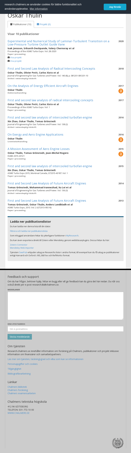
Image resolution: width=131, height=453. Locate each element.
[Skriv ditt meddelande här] (66, 306)
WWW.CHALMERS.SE (18, 412)
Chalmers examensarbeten (22, 393)
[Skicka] (20, 337)
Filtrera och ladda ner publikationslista (28, 231)
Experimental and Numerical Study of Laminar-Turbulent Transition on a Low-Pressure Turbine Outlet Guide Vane (58, 42)
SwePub (23, 252)
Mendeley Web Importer (22, 247)
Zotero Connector (18, 244)
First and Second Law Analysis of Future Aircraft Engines (47, 183)
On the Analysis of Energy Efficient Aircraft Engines (43, 86)
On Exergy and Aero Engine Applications (35, 134)
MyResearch (72, 235)
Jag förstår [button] (115, 7)
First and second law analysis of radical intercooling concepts (50, 100)
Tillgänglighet (14, 368)
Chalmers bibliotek (17, 386)
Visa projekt (15, 57)
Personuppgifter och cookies (23, 363)
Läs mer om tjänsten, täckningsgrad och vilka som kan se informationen (45, 359)
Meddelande (14, 289)
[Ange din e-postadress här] (66, 329)
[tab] (21, 24)
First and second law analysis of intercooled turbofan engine (50, 117)
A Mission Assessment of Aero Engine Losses (39, 149)
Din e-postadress (16, 324)
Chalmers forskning (18, 390)
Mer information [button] (39, 8)
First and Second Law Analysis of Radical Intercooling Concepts (51, 68)
